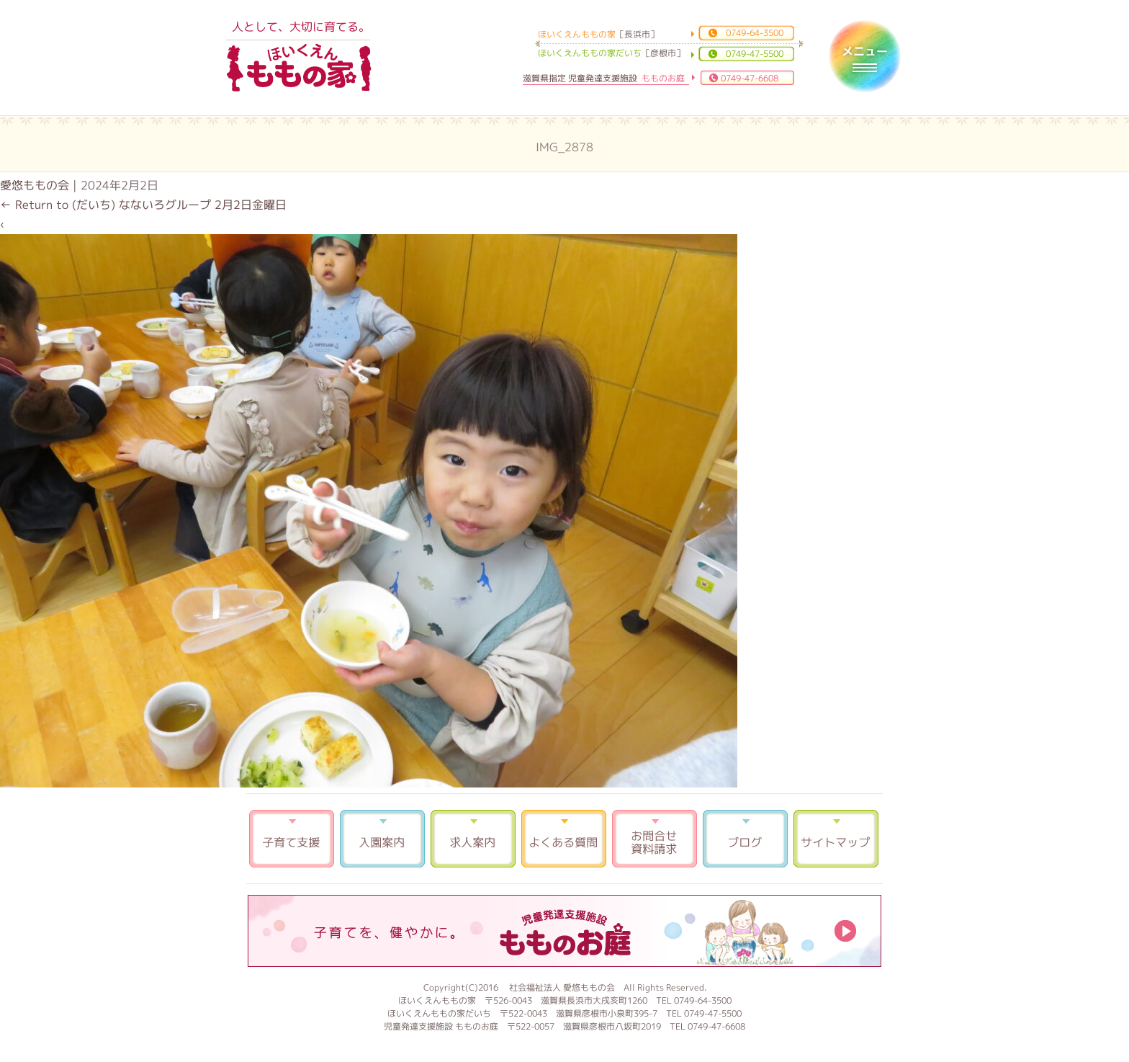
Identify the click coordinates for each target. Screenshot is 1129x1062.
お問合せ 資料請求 (654, 838)
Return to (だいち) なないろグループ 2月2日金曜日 (143, 205)
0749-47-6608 (749, 78)
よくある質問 (563, 838)
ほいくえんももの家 (299, 68)
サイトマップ (835, 838)
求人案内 (473, 838)
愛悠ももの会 (34, 185)
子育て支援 (291, 838)
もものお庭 (564, 931)
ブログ (745, 838)
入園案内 (382, 838)
